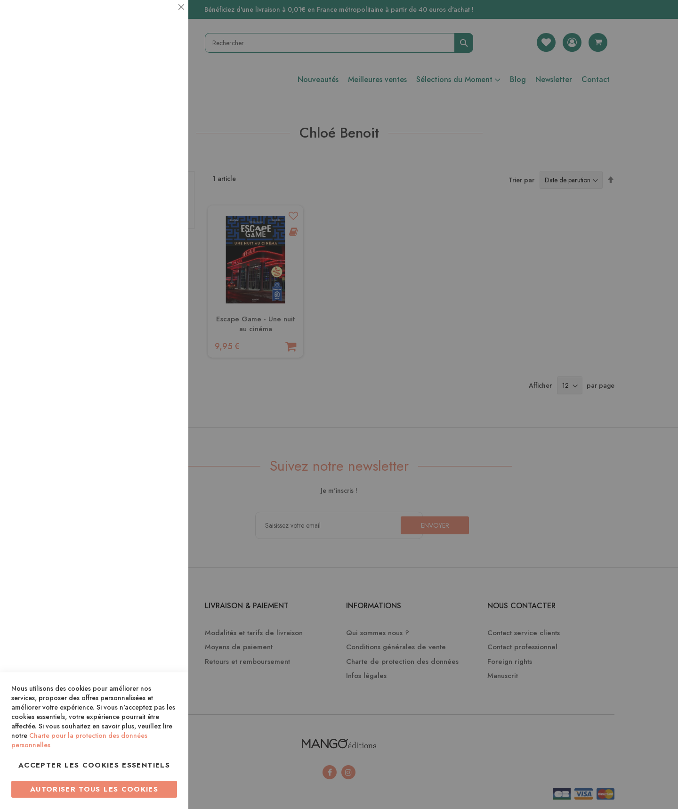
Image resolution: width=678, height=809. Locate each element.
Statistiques (162, 128)
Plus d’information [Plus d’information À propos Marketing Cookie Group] (149, 287)
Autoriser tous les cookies (94, 789)
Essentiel (162, 18)
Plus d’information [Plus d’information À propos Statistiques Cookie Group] (149, 187)
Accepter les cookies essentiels (94, 765)
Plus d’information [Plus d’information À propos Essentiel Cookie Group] (149, 87)
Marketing (162, 228)
